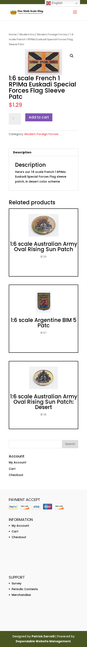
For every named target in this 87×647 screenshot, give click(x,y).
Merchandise (21, 595)
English (54, 3)
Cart (12, 469)
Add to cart (39, 117)
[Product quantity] (15, 119)
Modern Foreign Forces (52, 34)
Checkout (16, 475)
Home (13, 34)
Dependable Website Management (43, 641)
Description (22, 152)
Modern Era (26, 34)
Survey (16, 583)
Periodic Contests (25, 589)
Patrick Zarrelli (43, 636)
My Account (17, 462)
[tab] (44, 152)
